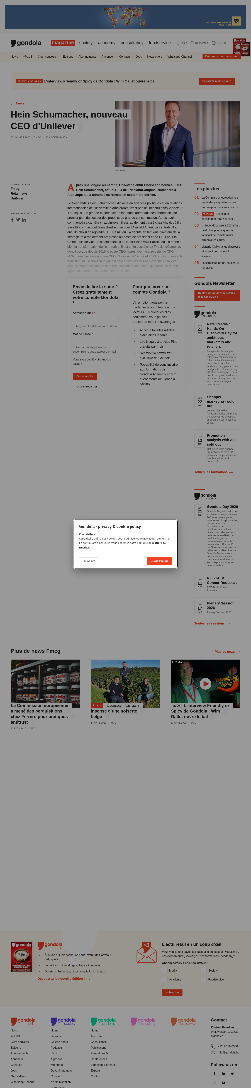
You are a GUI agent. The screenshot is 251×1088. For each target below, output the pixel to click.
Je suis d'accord (159, 561)
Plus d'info (89, 561)
